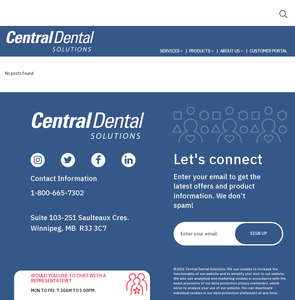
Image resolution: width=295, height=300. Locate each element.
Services (169, 51)
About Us (230, 51)
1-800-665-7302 (57, 192)
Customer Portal (268, 51)
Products (199, 51)
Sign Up (258, 233)
